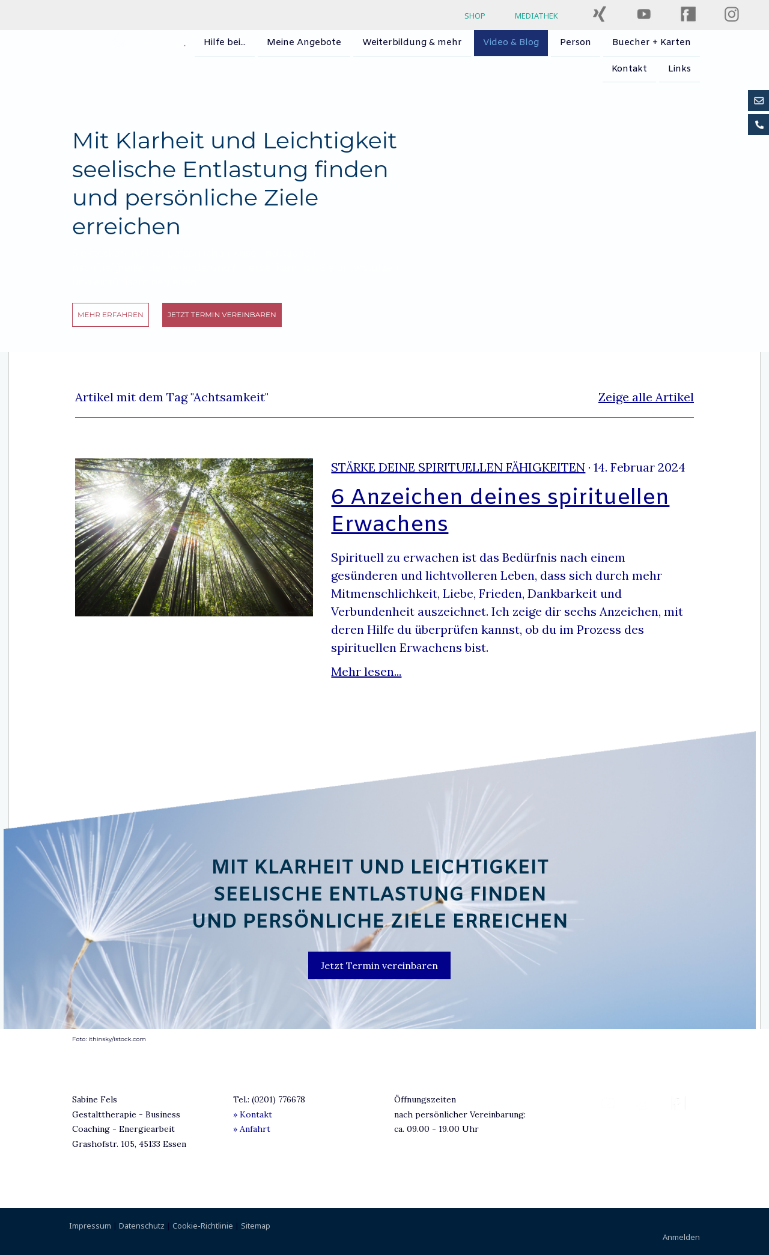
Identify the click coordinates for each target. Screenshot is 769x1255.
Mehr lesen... (366, 671)
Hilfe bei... (225, 43)
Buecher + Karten (651, 43)
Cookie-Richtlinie (202, 1225)
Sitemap (255, 1225)
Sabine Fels (153, 43)
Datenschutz (142, 1225)
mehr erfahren (111, 314)
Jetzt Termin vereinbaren (222, 314)
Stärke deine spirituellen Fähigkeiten (458, 467)
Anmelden (681, 1237)
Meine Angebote (304, 43)
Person (575, 43)
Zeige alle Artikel (646, 396)
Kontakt (629, 70)
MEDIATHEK (536, 15)
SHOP (474, 15)
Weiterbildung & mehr (412, 43)
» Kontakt (252, 1114)
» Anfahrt (251, 1128)
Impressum (90, 1225)
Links (679, 70)
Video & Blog (511, 43)
